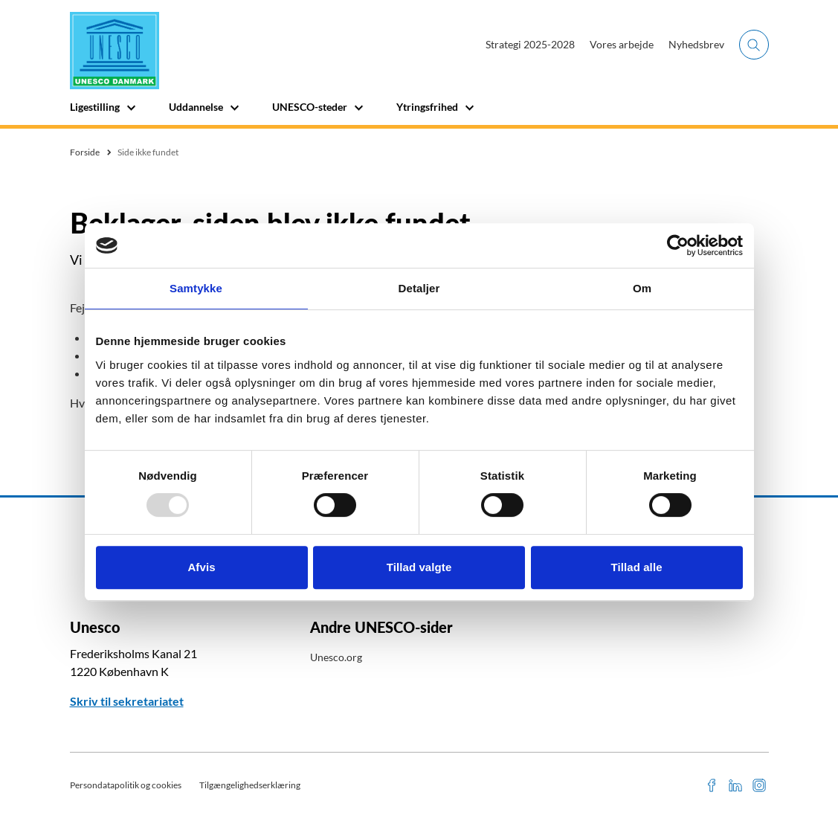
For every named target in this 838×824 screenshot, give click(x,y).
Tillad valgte (419, 567)
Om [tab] (642, 288)
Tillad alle (636, 567)
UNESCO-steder (309, 106)
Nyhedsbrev (696, 44)
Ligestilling (95, 106)
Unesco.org (336, 657)
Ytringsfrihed (427, 106)
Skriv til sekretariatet (127, 701)
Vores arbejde (622, 44)
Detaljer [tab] (419, 288)
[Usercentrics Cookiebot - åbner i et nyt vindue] (678, 245)
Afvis (201, 567)
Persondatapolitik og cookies (125, 785)
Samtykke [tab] (196, 288)
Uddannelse (196, 106)
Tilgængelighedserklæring (249, 785)
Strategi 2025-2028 (530, 44)
